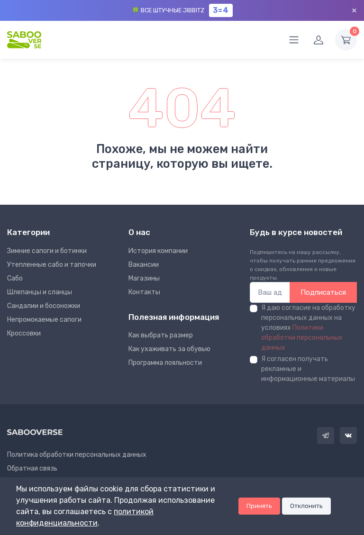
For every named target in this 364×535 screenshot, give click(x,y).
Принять (259, 505)
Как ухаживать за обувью (169, 349)
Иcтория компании (158, 251)
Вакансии (143, 265)
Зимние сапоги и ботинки (47, 251)
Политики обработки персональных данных (302, 338)
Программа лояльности (165, 363)
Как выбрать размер (160, 335)
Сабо (15, 278)
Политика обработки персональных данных (76, 455)
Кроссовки (24, 333)
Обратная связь (32, 468)
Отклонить (306, 505)
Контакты (144, 292)
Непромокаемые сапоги (44, 320)
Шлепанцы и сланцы (39, 292)
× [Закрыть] (354, 10)
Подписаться (323, 292)
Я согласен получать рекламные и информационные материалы (308, 369)
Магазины (144, 278)
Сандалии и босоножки (43, 306)
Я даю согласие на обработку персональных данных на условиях (308, 328)
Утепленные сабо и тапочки (51, 265)
